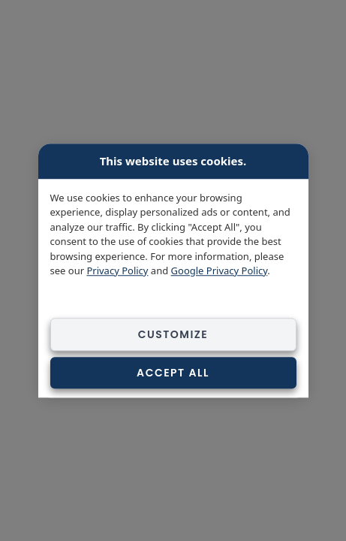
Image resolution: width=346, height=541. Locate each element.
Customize (173, 334)
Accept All (173, 372)
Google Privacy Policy (219, 270)
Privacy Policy (117, 270)
